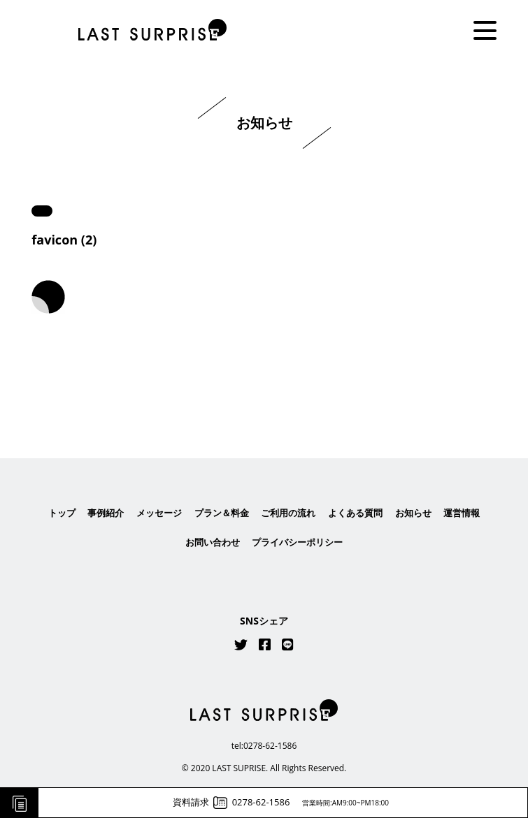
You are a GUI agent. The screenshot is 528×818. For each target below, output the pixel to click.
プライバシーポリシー (297, 542)
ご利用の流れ (288, 512)
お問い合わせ (212, 542)
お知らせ (413, 512)
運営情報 (461, 512)
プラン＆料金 (221, 512)
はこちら (264, 389)
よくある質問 (355, 512)
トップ (62, 512)
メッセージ (159, 512)
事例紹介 (105, 512)
